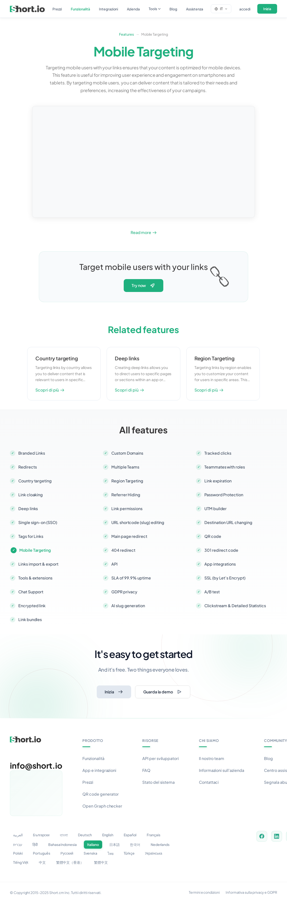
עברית (17, 844)
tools (155, 8)
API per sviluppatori (160, 758)
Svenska (90, 853)
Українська (153, 853)
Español (130, 835)
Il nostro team (211, 758)
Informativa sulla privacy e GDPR (251, 892)
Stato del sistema (158, 782)
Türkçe (129, 853)
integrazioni (108, 9)
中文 (42, 862)
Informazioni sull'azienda (221, 770)
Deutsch (85, 835)
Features (126, 34)
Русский (66, 853)
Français (153, 835)
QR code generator (100, 794)
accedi (244, 9)
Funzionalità (93, 758)
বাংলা (64, 835)
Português (41, 853)
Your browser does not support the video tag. (143, 162)
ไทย (111, 853)
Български (41, 835)
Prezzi (87, 782)
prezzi (57, 9)
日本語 (114, 844)
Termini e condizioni (204, 892)
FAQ (146, 770)
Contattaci (209, 782)
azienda (133, 9)
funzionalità (80, 9)
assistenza (194, 9)
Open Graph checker (102, 806)
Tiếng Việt (20, 862)
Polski (18, 853)
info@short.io (36, 765)
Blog (268, 758)
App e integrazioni (99, 770)
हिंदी (35, 844)
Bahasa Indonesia (62, 844)
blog (173, 9)
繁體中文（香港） (70, 862)
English (108, 835)
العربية (18, 835)
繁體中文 (101, 862)
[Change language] (221, 8)
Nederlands (160, 844)
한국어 (135, 844)
